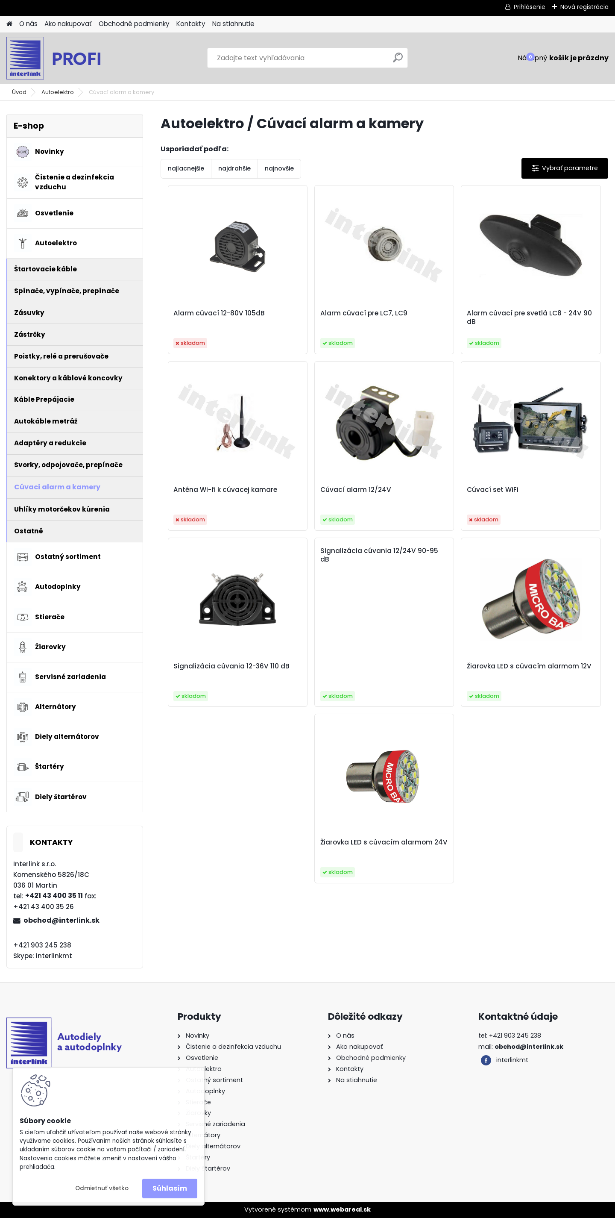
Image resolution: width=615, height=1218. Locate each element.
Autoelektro (57, 92)
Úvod (19, 92)
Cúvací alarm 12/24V (205, 489)
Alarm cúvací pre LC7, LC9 (325, 313)
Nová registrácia (584, 7)
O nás (28, 23)
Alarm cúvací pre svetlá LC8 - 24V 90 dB (434, 317)
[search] (398, 61)
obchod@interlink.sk (61, 920)
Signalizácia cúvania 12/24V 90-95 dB (541, 378)
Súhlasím (169, 1188)
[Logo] (65, 58)
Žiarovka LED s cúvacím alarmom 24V (433, 670)
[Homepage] (9, 24)
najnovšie (279, 168)
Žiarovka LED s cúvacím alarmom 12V (320, 670)
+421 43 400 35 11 (54, 895)
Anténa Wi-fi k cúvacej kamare (544, 317)
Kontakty (190, 23)
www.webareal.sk (342, 1209)
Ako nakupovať (68, 23)
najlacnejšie (186, 168)
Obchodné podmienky (134, 23)
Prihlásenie (529, 7)
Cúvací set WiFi (307, 489)
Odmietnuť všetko (102, 1188)
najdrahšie (234, 168)
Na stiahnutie (233, 23)
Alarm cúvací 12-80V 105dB (215, 313)
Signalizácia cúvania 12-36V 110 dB (435, 494)
